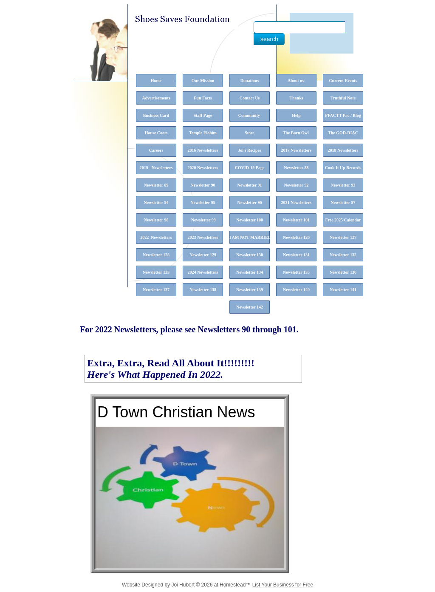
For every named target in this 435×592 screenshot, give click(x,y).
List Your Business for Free (282, 585)
